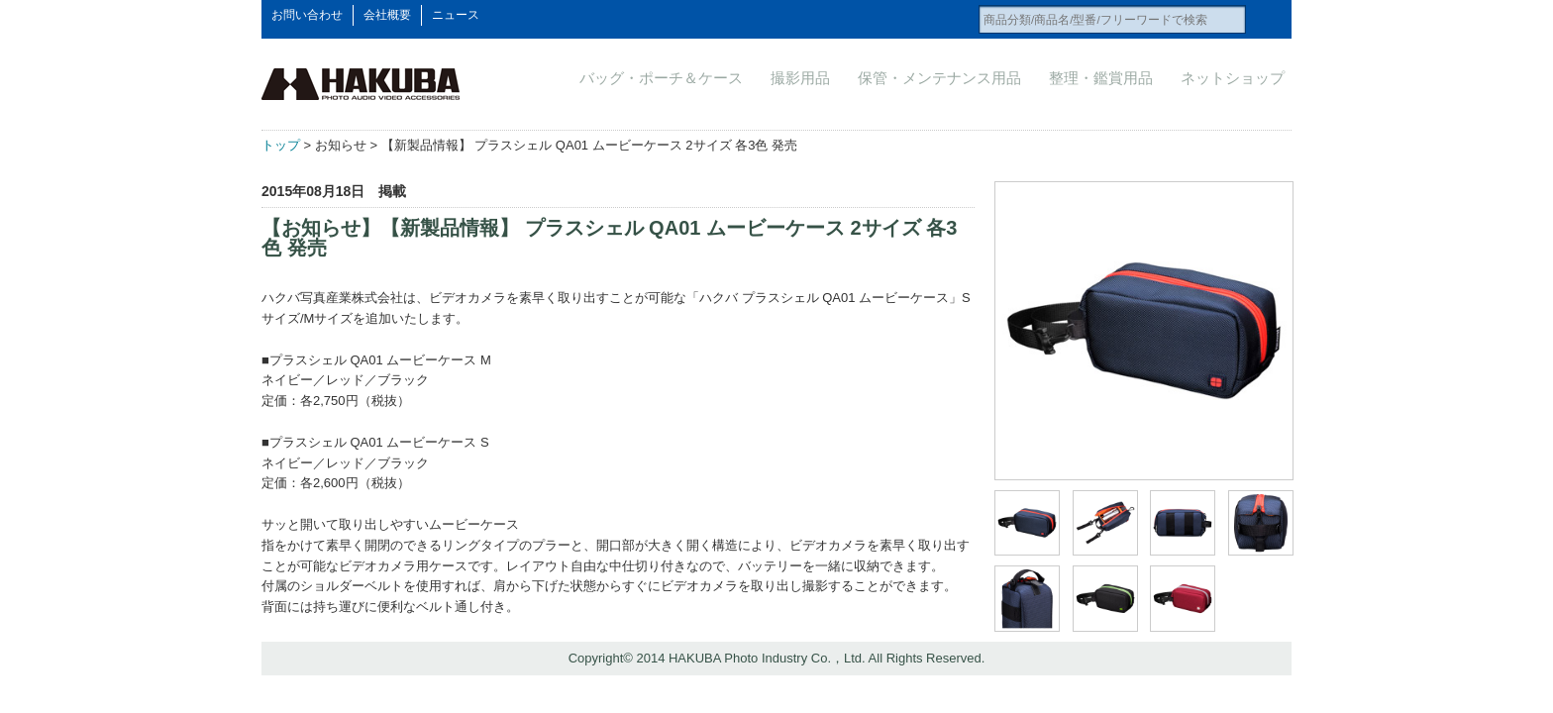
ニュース (455, 15)
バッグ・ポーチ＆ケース (661, 77)
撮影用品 (800, 77)
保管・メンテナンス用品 (939, 77)
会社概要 (387, 15)
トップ (280, 145)
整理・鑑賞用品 (1101, 77)
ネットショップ (1233, 77)
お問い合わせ (307, 15)
